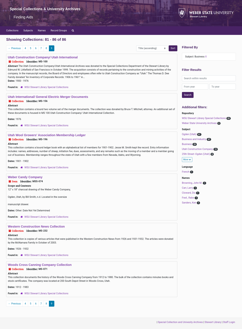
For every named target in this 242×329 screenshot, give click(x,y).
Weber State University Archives (199, 123)
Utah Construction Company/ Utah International (43, 57)
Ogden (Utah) (189, 134)
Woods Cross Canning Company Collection (40, 264)
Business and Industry (194, 139)
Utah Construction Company (197, 149)
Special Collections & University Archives (46, 9)
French (186, 171)
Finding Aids (24, 17)
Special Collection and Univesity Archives (180, 322)
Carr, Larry (188, 187)
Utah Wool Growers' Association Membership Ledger (47, 135)
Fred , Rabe (188, 197)
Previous (14, 48)
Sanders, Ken (189, 202)
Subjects (28, 30)
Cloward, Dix (189, 192)
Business (187, 144)
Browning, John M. (192, 182)
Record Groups (59, 30)
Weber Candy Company (25, 177)
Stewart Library (213, 322)
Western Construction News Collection (36, 226)
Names (42, 30)
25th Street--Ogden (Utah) (196, 154)
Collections (12, 30)
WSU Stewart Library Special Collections (46, 87)
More (187, 159)
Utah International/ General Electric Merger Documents (48, 96)
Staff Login (229, 322)
